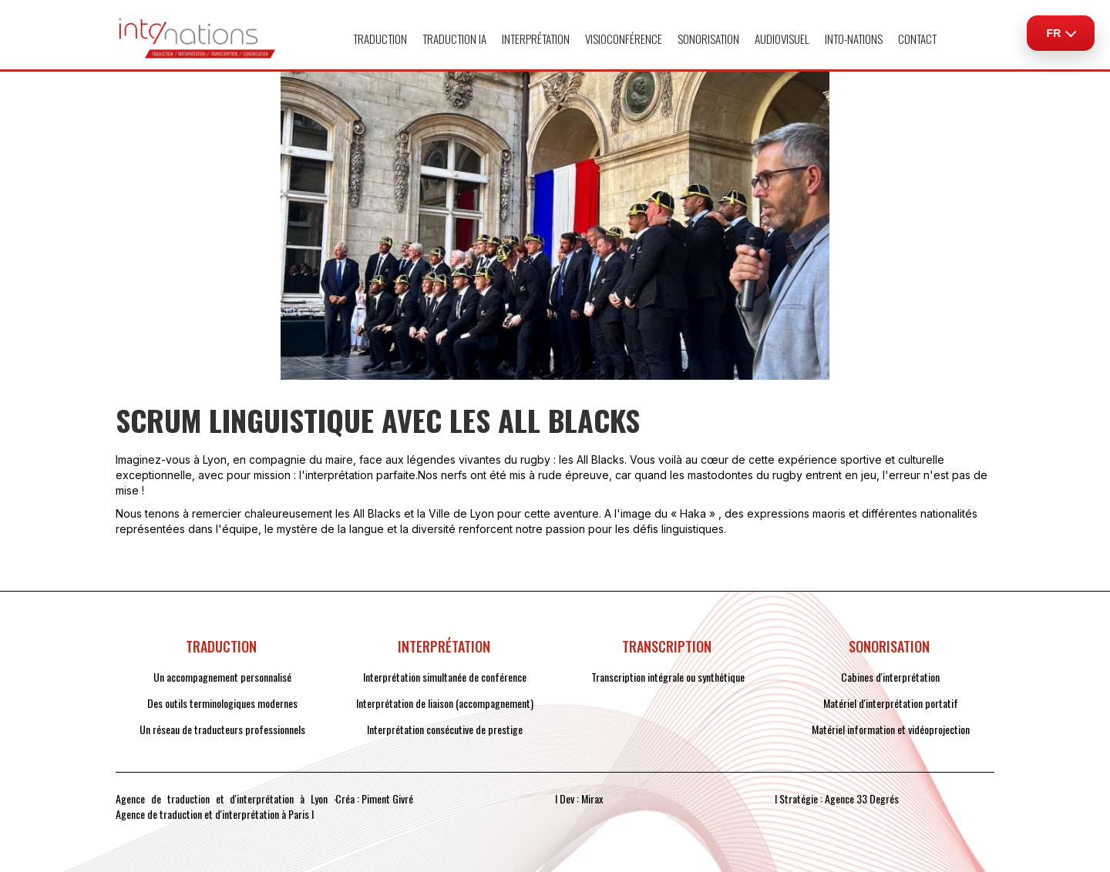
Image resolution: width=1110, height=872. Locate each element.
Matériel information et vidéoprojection (891, 729)
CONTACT (917, 38)
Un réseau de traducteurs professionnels (222, 729)
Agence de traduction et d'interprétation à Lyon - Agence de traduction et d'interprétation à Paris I (227, 806)
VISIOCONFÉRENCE (623, 38)
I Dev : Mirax (579, 799)
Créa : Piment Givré (374, 799)
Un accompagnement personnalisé (222, 677)
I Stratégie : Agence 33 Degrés (837, 799)
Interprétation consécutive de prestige (445, 729)
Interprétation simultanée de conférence (444, 677)
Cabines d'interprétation (890, 677)
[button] (380, 38)
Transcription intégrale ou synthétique (668, 677)
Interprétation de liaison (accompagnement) (444, 703)
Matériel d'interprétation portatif (890, 703)
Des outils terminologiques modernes (222, 703)
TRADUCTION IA (454, 38)
